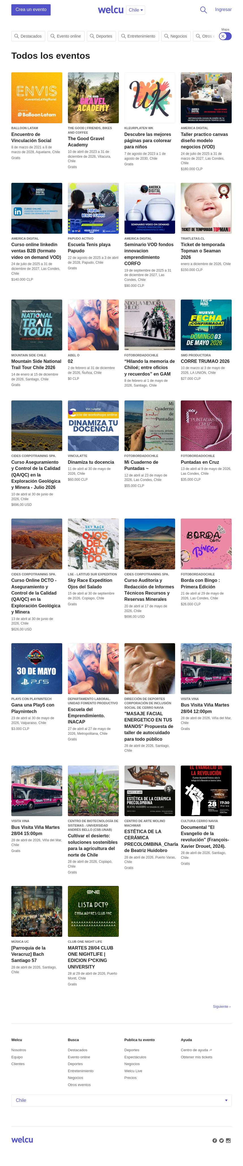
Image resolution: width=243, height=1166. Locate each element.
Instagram (228, 1140)
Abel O (73, 355)
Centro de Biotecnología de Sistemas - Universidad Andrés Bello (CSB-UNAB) (93, 825)
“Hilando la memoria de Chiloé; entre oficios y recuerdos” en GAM (149, 367)
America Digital (194, 128)
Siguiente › (222, 1006)
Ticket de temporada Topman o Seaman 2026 (203, 251)
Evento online (66, 36)
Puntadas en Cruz (200, 462)
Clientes (18, 1064)
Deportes (101, 36)
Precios (130, 1078)
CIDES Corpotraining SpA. (33, 456)
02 (70, 361)
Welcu (110, 10)
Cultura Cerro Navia (199, 821)
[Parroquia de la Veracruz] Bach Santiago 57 (28, 954)
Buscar (202, 9)
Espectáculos (135, 1057)
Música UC (20, 941)
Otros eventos (79, 1085)
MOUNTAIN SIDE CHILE (28, 355)
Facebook (214, 1140)
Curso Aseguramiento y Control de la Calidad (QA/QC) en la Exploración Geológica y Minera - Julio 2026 (35, 475)
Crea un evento (31, 9)
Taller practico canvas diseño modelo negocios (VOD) (204, 140)
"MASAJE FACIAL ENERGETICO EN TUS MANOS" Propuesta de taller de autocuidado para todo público (148, 726)
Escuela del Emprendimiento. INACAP (86, 716)
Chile (122, 1100)
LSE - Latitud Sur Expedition (92, 574)
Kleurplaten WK (138, 128)
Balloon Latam (24, 128)
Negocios (175, 36)
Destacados (28, 36)
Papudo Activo (80, 238)
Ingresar (223, 9)
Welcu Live (133, 1071)
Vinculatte (77, 456)
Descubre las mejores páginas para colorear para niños (147, 140)
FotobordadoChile (141, 355)
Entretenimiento (138, 36)
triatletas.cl (193, 238)
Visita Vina (190, 699)
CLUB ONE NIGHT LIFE (85, 941)
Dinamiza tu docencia (91, 462)
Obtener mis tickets (196, 1057)
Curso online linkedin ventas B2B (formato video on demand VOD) (36, 251)
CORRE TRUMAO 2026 (205, 361)
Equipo (17, 1057)
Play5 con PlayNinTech (31, 699)
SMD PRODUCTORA (196, 355)
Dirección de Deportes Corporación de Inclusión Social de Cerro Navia (147, 703)
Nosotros (18, 1050)
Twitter (221, 1140)
